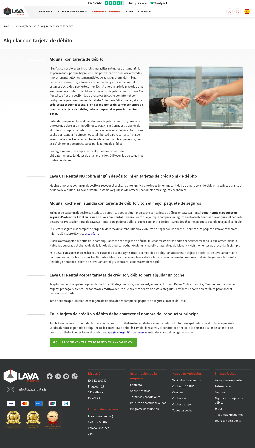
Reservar (45, 11)
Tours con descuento (228, 421)
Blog (129, 11)
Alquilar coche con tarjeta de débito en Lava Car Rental (93, 342)
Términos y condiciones (145, 397)
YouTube (66, 376)
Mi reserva (229, 11)
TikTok (75, 376)
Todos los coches (183, 410)
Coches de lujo (181, 404)
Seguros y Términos (106, 11)
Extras (218, 409)
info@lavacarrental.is (32, 389)
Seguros (220, 392)
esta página (92, 234)
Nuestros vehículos (72, 11)
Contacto (145, 11)
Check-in (237, 11)
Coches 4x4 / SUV (183, 386)
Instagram (58, 376)
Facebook (50, 376)
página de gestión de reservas (128, 332)
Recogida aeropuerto (228, 380)
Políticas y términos (25, 26)
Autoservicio (223, 386)
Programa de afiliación (144, 409)
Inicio (6, 26)
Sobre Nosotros (140, 391)
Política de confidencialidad (148, 403)
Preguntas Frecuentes (229, 415)
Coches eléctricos (183, 398)
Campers (177, 392)
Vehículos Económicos (186, 380)
